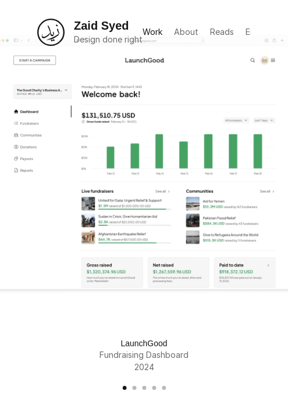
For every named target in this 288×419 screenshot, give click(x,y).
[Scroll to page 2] (134, 388)
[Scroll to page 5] (162, 388)
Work (152, 32)
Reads (222, 32)
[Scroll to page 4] (154, 388)
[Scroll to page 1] (125, 388)
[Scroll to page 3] (144, 388)
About (186, 32)
